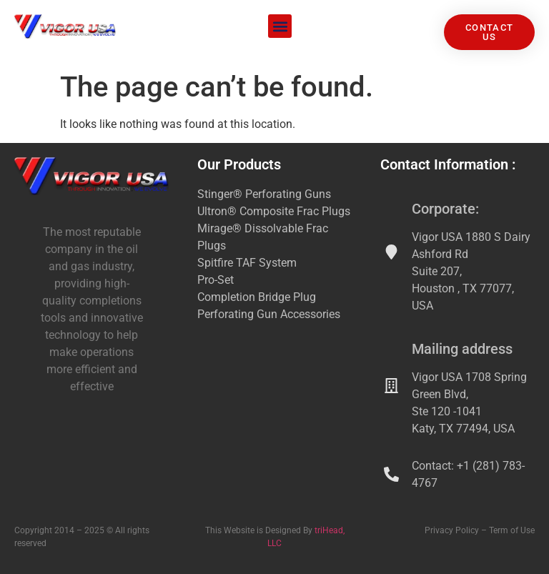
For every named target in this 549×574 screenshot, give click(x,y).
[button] (280, 26)
